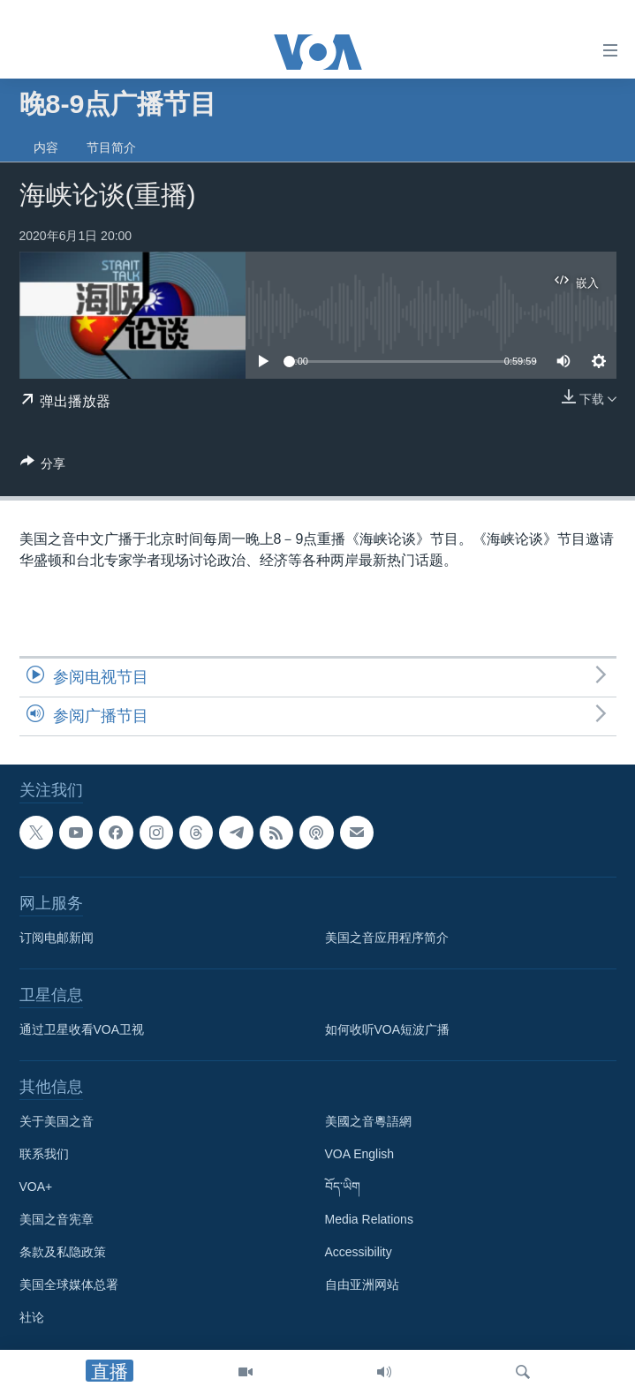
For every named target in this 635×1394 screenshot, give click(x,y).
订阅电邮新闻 (56, 938)
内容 (46, 147)
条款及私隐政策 (62, 1253)
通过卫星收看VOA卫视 (82, 1030)
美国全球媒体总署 (68, 1285)
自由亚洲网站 (362, 1285)
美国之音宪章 (56, 1220)
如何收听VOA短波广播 (387, 1030)
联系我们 (44, 1155)
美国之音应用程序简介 (387, 938)
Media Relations (369, 1220)
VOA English (360, 1155)
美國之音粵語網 (368, 1122)
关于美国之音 (56, 1122)
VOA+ (36, 1187)
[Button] (43, 466)
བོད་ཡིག (342, 1187)
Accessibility (358, 1253)
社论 (31, 1318)
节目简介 (111, 147)
